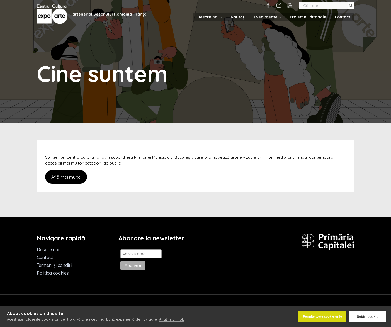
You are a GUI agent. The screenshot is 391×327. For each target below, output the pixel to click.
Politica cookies (53, 273)
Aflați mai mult (171, 319)
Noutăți (238, 16)
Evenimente (267, 16)
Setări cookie (367, 317)
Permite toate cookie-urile (322, 316)
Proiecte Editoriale (308, 16)
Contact (342, 16)
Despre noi (209, 16)
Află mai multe (66, 177)
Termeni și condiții (54, 265)
